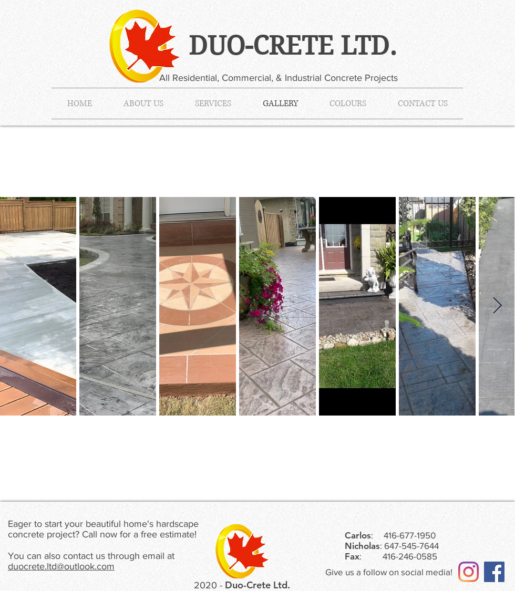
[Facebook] (494, 572)
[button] (213, 103)
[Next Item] (497, 306)
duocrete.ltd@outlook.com (61, 566)
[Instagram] (468, 572)
